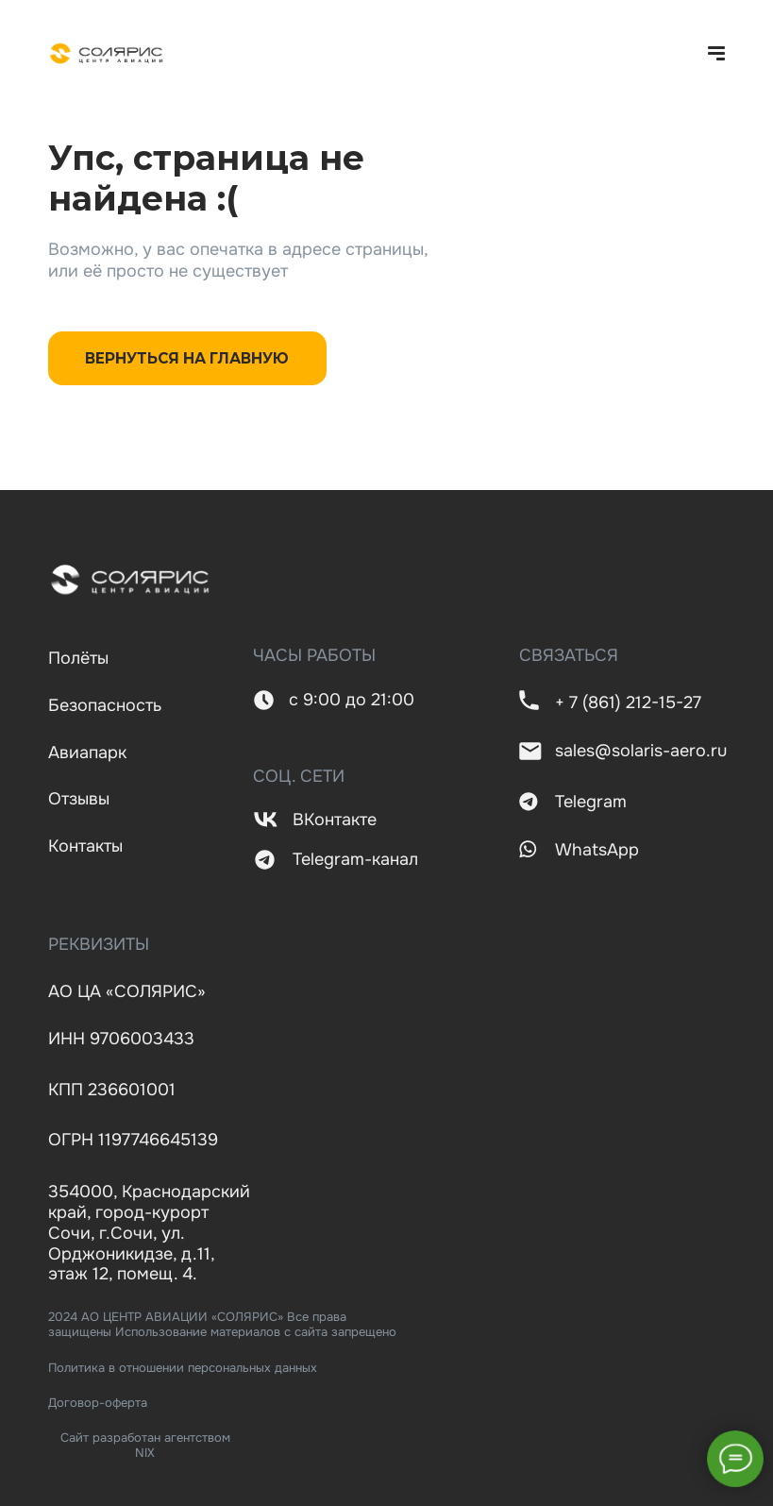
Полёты (78, 658)
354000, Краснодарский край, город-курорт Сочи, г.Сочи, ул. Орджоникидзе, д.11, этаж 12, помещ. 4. (149, 1232)
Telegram (591, 801)
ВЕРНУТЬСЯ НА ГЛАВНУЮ (187, 358)
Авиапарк (87, 752)
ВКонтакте (335, 819)
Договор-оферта (97, 1403)
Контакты (85, 846)
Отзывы (78, 798)
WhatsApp (597, 849)
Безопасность (104, 705)
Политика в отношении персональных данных (182, 1368)
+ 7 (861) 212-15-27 (628, 702)
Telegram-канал (355, 859)
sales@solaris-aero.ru (641, 750)
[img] (106, 54)
